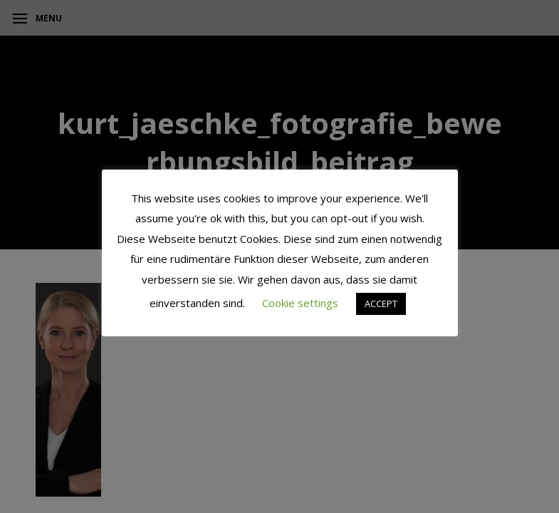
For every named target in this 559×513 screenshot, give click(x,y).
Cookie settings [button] (300, 303)
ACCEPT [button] (381, 303)
